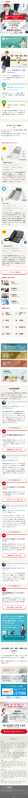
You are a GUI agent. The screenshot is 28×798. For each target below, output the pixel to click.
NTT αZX (6, 203)
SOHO (15, 282)
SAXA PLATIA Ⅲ (8, 246)
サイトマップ (24, 793)
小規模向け (15, 289)
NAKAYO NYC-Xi (8, 162)
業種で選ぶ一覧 (24, 308)
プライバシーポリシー (14, 793)
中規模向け (15, 295)
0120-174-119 (22, 2)
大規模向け (15, 302)
